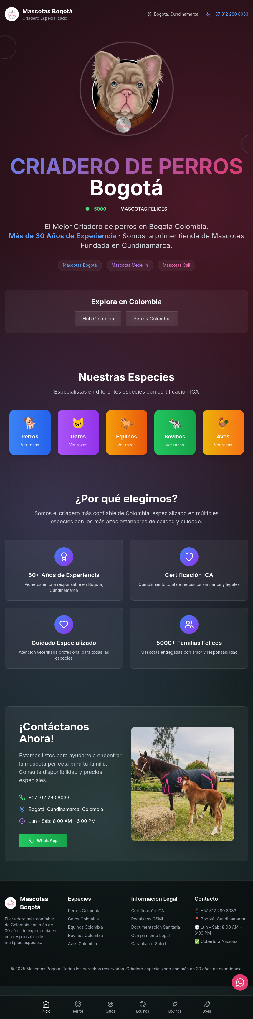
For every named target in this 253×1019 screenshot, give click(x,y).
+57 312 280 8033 (218, 910)
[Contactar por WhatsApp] (240, 982)
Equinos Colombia (85, 927)
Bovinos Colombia (85, 935)
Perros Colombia (151, 319)
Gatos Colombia (83, 918)
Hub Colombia (98, 319)
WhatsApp (43, 840)
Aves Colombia (82, 943)
